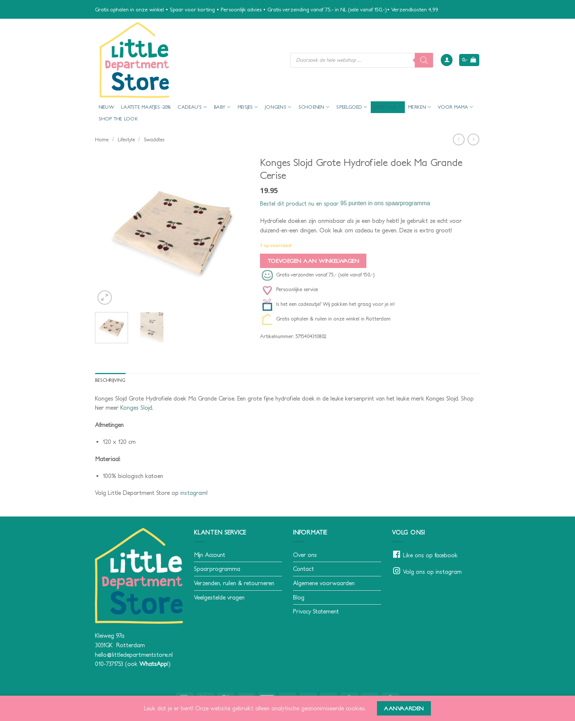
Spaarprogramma (217, 568)
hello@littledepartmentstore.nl (134, 654)
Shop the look (118, 119)
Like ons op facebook (430, 555)
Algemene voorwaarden (324, 583)
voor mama (455, 107)
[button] (447, 60)
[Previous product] (473, 139)
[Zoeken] (424, 60)
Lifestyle (387, 107)
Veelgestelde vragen (219, 597)
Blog (298, 597)
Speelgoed (351, 107)
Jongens (278, 107)
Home (102, 139)
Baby (222, 107)
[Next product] (458, 139)
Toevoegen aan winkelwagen (313, 261)
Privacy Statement (316, 611)
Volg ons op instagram (432, 571)
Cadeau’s (192, 107)
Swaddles (154, 139)
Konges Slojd (136, 407)
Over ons (305, 554)
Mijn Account (209, 554)
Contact (303, 568)
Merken (419, 107)
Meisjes (248, 107)
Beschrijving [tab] (110, 380)
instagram (193, 492)
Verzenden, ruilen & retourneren (234, 583)
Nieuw (106, 107)
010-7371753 (109, 663)
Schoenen (314, 107)
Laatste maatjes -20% (146, 107)
